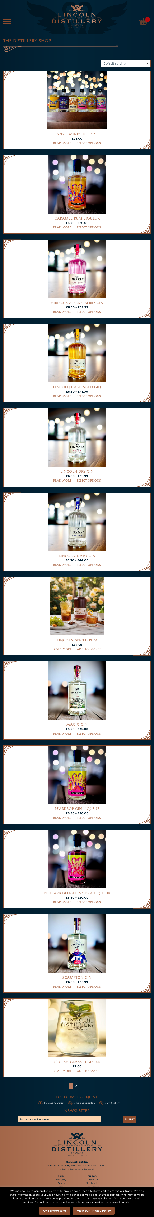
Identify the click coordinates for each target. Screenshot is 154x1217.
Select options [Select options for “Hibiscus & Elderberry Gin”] (89, 312)
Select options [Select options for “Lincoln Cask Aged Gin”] (89, 396)
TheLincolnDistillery (51, 1103)
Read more (62, 143)
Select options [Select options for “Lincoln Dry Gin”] (89, 480)
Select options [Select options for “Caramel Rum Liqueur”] (89, 227)
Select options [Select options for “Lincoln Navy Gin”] (89, 565)
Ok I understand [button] (54, 1210)
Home (61, 1176)
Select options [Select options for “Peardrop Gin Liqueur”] (89, 818)
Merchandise (92, 1183)
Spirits (61, 1183)
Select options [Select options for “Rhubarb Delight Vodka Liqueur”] (89, 902)
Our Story (61, 1180)
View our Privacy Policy (94, 1210)
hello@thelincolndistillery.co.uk (78, 1169)
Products (92, 1176)
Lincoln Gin (92, 1180)
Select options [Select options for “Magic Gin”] (89, 733)
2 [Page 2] (76, 1085)
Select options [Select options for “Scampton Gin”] (89, 986)
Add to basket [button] (89, 649)
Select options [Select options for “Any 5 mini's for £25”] (89, 143)
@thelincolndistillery (82, 1103)
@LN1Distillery (109, 1103)
